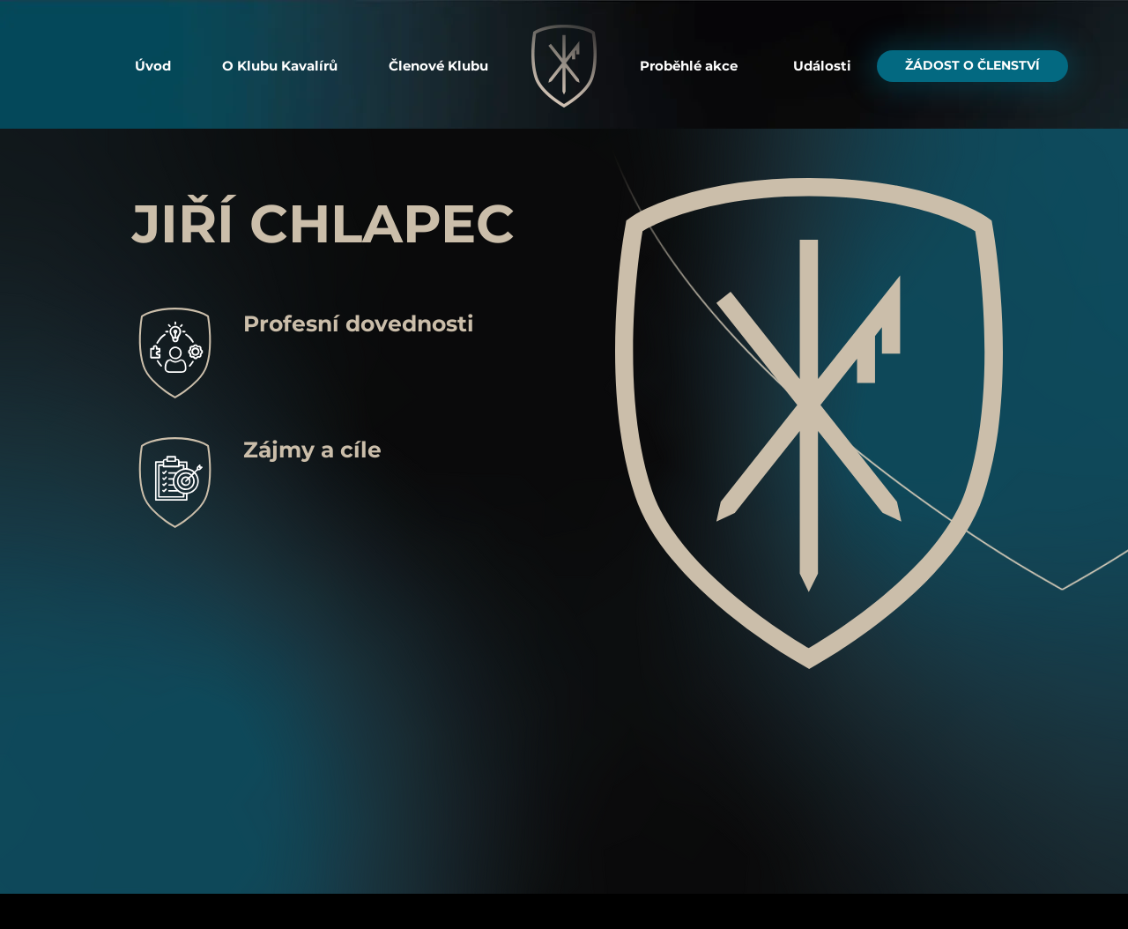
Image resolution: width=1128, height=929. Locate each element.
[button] (280, 66)
